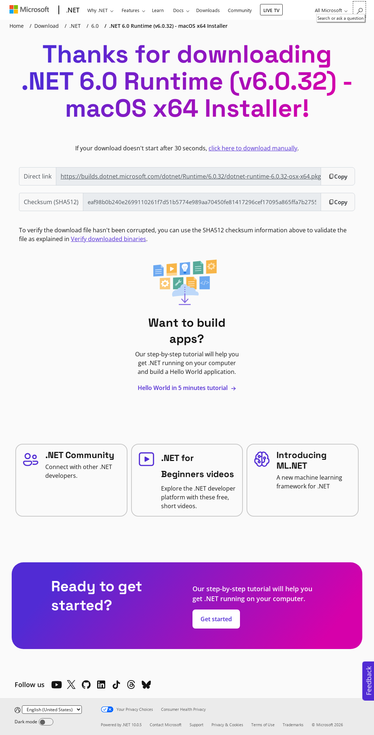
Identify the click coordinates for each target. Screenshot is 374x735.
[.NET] (72, 10)
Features (131, 10)
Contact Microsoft (166, 724)
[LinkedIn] (101, 684)
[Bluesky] (146, 684)
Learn (158, 10)
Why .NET (97, 10)
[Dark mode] (46, 721)
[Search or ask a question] (359, 9)
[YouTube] (56, 684)
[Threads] (131, 684)
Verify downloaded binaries (108, 239)
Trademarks (293, 724)
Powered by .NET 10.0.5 (121, 724)
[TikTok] (116, 684)
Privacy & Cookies (227, 724)
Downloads (208, 10)
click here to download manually (253, 148)
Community (240, 10)
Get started (216, 619)
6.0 (95, 25)
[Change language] (52, 709)
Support (196, 724)
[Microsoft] (31, 10)
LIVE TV (271, 10)
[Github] (86, 684)
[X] (71, 684)
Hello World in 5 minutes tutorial (187, 388)
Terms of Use (263, 724)
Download (46, 25)
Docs (178, 10)
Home (16, 25)
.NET (75, 25)
